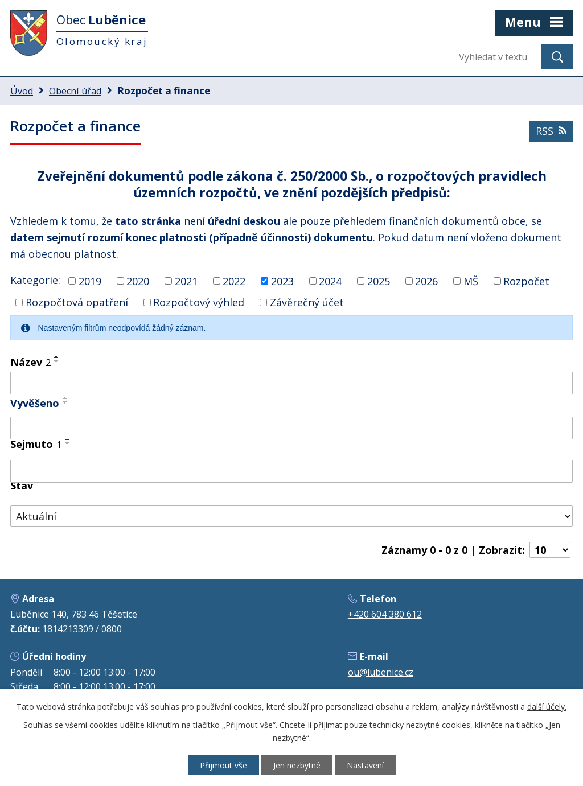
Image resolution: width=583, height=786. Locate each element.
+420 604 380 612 (385, 614)
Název (30, 362)
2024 (330, 280)
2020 (137, 280)
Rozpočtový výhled (198, 302)
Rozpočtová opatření (77, 302)
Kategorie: (35, 280)
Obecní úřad (75, 91)
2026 (426, 280)
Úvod (21, 91)
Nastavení (365, 765)
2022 (234, 280)
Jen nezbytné (297, 765)
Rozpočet (526, 280)
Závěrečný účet (307, 302)
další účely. (546, 706)
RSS (551, 131)
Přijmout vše (223, 765)
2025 (378, 280)
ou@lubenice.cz (380, 672)
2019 (90, 280)
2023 (282, 280)
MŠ (470, 280)
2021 (186, 280)
